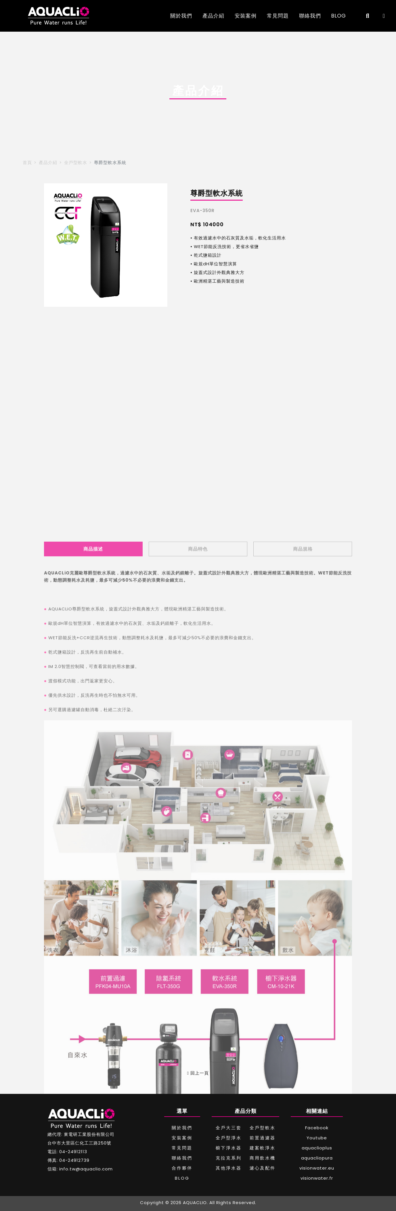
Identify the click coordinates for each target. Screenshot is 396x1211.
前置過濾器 (263, 1138)
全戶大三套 (229, 1128)
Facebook (316, 1128)
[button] (51, 245)
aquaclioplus (317, 1148)
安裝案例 (246, 15)
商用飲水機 (263, 1158)
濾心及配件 (263, 1168)
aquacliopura (317, 1158)
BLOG (338, 15)
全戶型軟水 (75, 162)
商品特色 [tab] (198, 846)
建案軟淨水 (263, 1148)
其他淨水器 (229, 1168)
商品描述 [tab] (93, 846)
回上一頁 (198, 1073)
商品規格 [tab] (303, 846)
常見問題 (278, 15)
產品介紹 (213, 15)
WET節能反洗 (62, 935)
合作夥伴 (182, 1168)
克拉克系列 (229, 1158)
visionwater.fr (317, 1178)
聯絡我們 (310, 15)
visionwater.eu (316, 1168)
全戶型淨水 (229, 1138)
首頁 (27, 162)
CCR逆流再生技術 (99, 935)
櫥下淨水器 (229, 1148)
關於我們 (181, 15)
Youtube (317, 1138)
